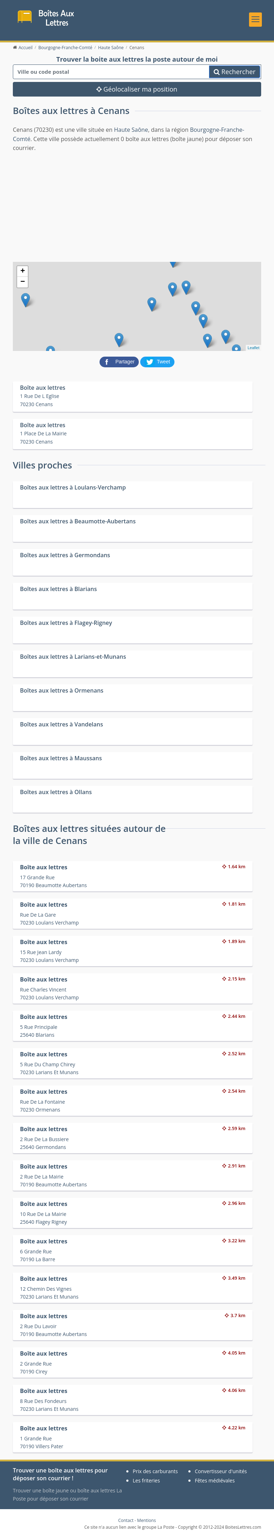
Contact (125, 1520)
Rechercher (234, 71)
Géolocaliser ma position (136, 89)
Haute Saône (131, 130)
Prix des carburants (155, 1471)
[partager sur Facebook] (120, 361)
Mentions (146, 1520)
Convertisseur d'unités (221, 1471)
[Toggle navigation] (255, 19)
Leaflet (253, 348)
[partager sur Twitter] (157, 361)
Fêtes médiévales (215, 1480)
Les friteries (146, 1480)
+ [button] (22, 271)
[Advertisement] (137, 206)
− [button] (22, 282)
